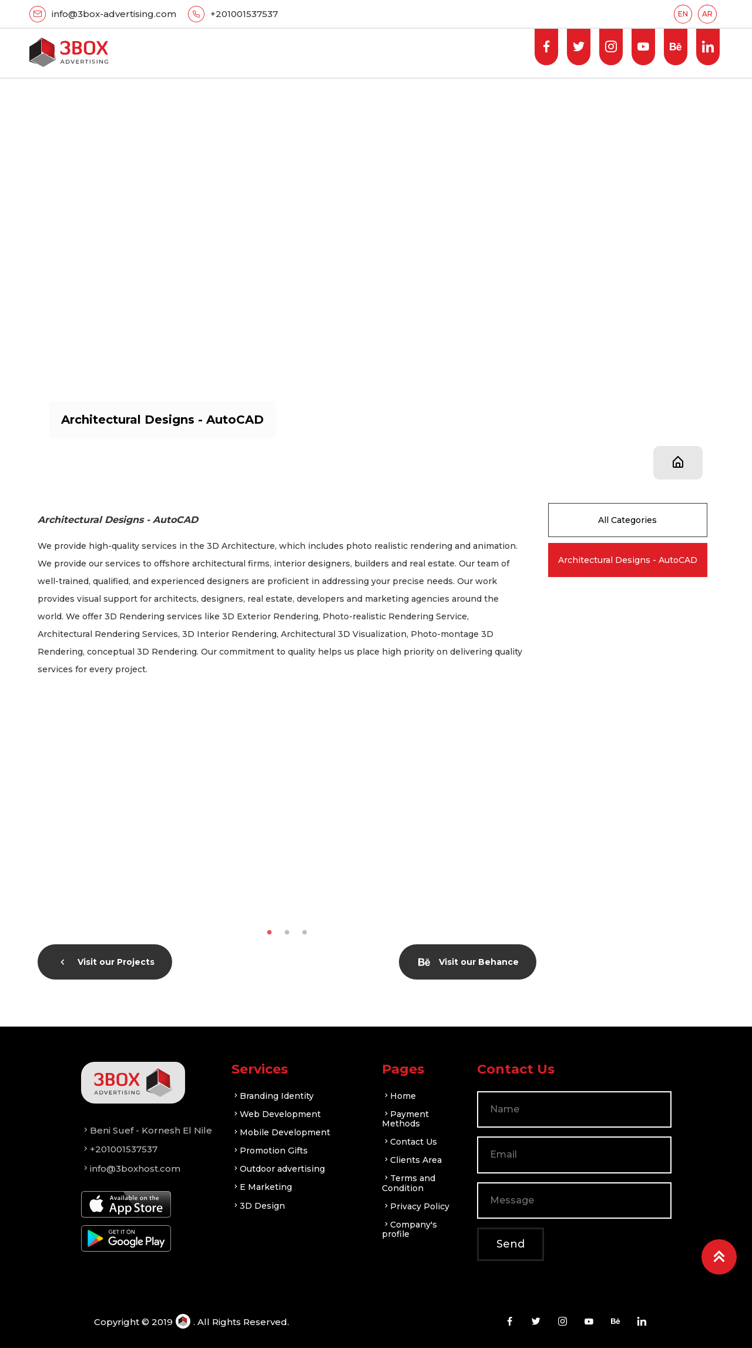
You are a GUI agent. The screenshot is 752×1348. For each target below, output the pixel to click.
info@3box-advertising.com (114, 13)
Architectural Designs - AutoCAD (627, 560)
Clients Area (412, 1160)
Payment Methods (405, 1119)
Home (399, 1096)
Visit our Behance (468, 962)
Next (545, 811)
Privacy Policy (415, 1206)
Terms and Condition (408, 1183)
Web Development (276, 1114)
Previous (29, 811)
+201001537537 (244, 13)
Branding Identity (272, 1096)
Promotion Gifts (269, 1150)
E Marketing (261, 1187)
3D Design (258, 1206)
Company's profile (409, 1229)
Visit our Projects (106, 962)
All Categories (627, 520)
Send (510, 1244)
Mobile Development (280, 1132)
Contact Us (409, 1141)
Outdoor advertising (278, 1168)
